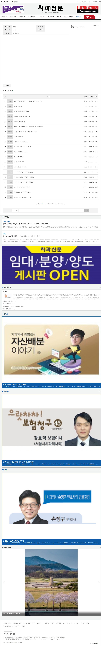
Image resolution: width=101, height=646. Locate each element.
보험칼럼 (6, 391)
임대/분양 (79, 17)
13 (45, 203)
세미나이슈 (22, 17)
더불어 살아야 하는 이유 (8, 304)
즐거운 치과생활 (69, 17)
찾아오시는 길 (6, 623)
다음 (65, 204)
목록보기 (7, 85)
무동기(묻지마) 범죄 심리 (9, 308)
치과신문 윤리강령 (20, 626)
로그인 (99, 1)
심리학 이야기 (8, 287)
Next (99, 582)
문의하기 (89, 1)
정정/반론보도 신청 (8, 626)
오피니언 (59, 17)
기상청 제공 (15, 2)
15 (52, 203)
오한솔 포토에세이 (7, 547)
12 (42, 203)
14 (48, 203)
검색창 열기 (98, 16)
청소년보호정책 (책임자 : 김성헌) (32, 623)
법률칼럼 (4, 470)
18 (62, 203)
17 (59, 203)
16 (55, 203)
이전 (36, 204)
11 (38, 203)
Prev (4, 582)
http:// (14, 30)
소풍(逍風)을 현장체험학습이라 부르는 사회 (13, 306)
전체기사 (4, 17)
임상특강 (42, 17)
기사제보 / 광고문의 (82, 1)
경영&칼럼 (51, 17)
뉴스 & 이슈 (12, 17)
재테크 (6, 314)
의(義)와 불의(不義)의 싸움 (9, 301)
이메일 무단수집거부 (49, 623)
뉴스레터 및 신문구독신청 (82, 623)
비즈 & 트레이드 (32, 17)
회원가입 (95, 1)
